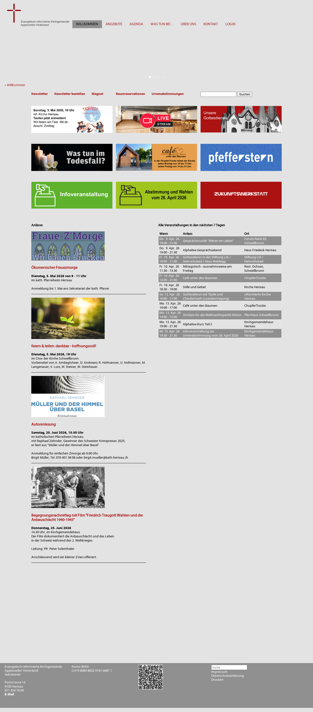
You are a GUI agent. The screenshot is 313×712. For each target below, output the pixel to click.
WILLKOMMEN (87, 24)
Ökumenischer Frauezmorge (54, 267)
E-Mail (9, 694)
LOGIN (230, 24)
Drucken (217, 680)
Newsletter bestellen (69, 94)
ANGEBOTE (114, 24)
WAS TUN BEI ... (162, 24)
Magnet (97, 94)
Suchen (244, 94)
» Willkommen (16, 85)
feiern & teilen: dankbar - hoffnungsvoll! (63, 346)
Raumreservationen (130, 94)
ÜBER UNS (188, 24)
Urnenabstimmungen (168, 94)
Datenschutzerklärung (227, 676)
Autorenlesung (43, 424)
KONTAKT (210, 24)
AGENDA (136, 24)
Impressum (219, 672)
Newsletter (39, 94)
